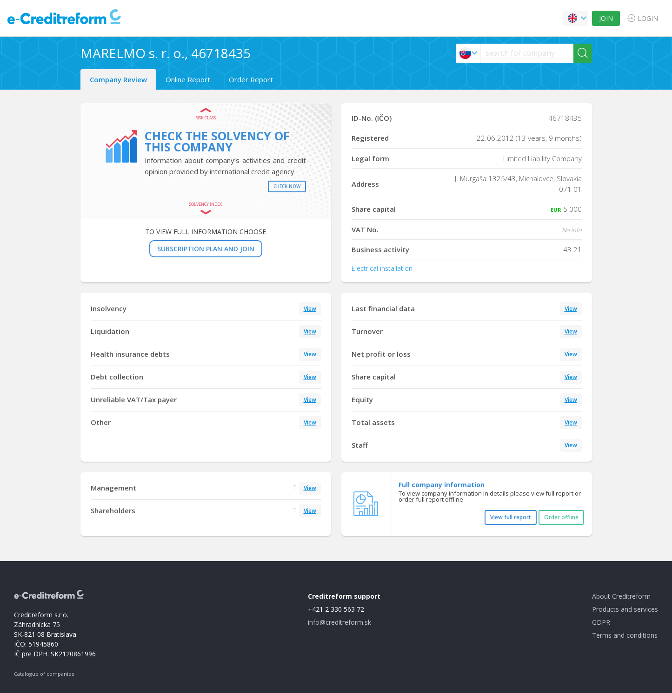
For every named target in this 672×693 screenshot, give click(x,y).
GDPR (601, 622)
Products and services (625, 609)
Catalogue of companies (44, 673)
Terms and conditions (625, 635)
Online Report (188, 79)
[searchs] (527, 53)
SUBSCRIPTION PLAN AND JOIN (205, 248)
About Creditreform (621, 596)
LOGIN (648, 18)
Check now (286, 186)
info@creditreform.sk (339, 622)
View (310, 309)
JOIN (606, 18)
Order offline (561, 517)
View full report (510, 517)
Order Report (251, 79)
